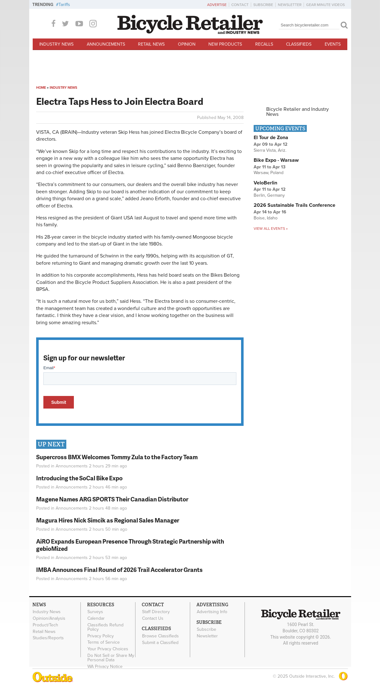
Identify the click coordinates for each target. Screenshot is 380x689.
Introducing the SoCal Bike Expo (79, 478)
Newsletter (289, 5)
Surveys (95, 611)
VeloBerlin (265, 183)
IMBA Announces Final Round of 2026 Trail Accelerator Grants (119, 569)
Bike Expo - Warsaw (276, 160)
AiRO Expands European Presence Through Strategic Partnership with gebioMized (130, 545)
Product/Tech (45, 624)
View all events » (271, 228)
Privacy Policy (100, 635)
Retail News (151, 44)
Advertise (217, 5)
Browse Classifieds (160, 635)
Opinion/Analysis (49, 618)
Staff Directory (156, 611)
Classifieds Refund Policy (105, 627)
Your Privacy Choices (107, 649)
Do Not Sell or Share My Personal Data (110, 658)
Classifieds (298, 44)
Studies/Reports (48, 638)
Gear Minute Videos (325, 5)
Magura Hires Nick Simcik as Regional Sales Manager (107, 520)
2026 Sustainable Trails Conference (294, 205)
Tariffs (64, 4)
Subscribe (263, 5)
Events (333, 44)
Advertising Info (212, 611)
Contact (240, 5)
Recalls (264, 44)
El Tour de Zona (271, 137)
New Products (225, 44)
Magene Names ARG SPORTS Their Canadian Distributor (112, 499)
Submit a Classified (160, 642)
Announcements (106, 44)
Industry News (56, 44)
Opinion (187, 44)
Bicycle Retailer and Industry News (297, 111)
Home (41, 88)
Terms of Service (103, 642)
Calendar (96, 618)
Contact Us (152, 618)
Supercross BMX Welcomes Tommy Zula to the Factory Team (117, 457)
